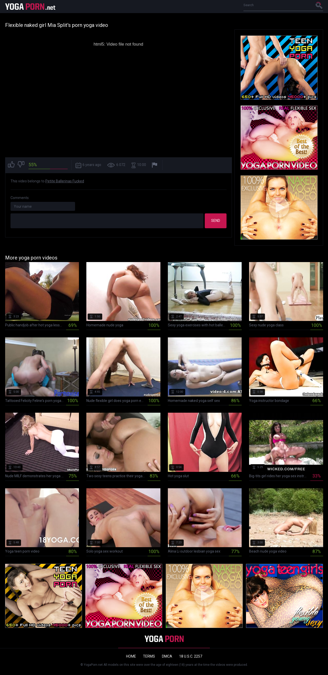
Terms (149, 656)
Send (215, 221)
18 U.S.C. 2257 (190, 656)
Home (131, 656)
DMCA (167, 656)
